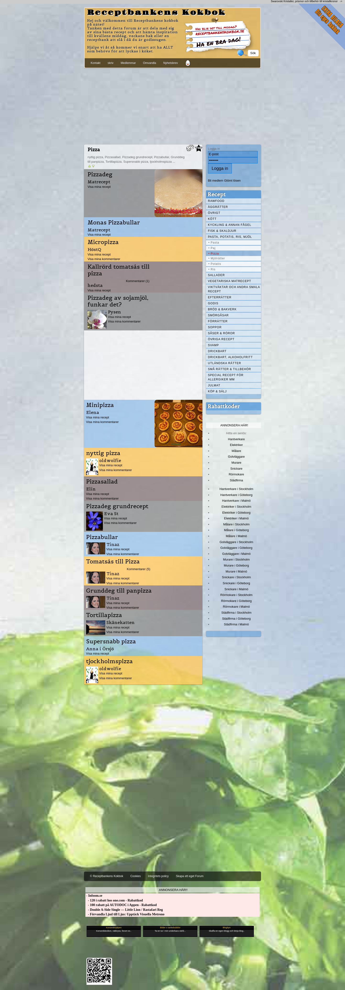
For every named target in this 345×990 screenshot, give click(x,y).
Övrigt (214, 213)
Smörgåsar (218, 315)
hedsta (95, 285)
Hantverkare (236, 439)
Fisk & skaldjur (222, 231)
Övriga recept (221, 339)
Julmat (214, 385)
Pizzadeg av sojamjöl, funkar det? (118, 301)
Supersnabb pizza (111, 641)
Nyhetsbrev (170, 63)
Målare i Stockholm (236, 524)
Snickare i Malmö (236, 589)
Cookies (135, 876)
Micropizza (103, 242)
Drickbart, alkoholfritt (230, 357)
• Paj (212, 248)
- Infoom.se (93, 895)
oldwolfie (110, 460)
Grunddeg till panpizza (119, 590)
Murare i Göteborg (236, 565)
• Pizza (213, 253)
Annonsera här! (234, 425)
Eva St (111, 513)
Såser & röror (221, 333)
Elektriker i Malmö (236, 518)
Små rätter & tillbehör (229, 369)
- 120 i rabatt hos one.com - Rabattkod (114, 900)
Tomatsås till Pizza (113, 561)
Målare (236, 451)
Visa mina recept (99, 187)
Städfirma (236, 480)
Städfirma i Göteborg (236, 618)
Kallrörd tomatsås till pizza (119, 270)
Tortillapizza (104, 615)
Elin (91, 489)
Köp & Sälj (217, 391)
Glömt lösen (232, 180)
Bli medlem (215, 180)
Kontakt (95, 63)
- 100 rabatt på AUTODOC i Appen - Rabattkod (121, 905)
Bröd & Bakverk (222, 309)
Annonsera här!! (173, 890)
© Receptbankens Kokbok (106, 876)
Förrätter (218, 321)
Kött (212, 219)
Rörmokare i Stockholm (236, 595)
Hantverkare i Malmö (236, 500)
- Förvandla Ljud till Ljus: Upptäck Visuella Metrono (124, 914)
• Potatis (214, 264)
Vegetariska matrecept (229, 281)
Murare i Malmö (236, 571)
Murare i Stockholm (236, 559)
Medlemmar (128, 63)
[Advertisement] (172, 105)
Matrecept (99, 181)
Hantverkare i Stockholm (236, 489)
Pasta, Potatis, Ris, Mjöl (230, 237)
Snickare (236, 468)
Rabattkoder (223, 406)
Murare (236, 462)
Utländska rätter (224, 363)
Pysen (114, 312)
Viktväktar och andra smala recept (234, 289)
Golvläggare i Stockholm (236, 542)
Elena (92, 412)
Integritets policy (158, 876)
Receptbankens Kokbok (156, 12)
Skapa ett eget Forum (189, 876)
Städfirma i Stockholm (236, 612)
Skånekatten (120, 622)
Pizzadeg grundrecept (117, 506)
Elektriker (236, 445)
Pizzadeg (100, 174)
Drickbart (217, 351)
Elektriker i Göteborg (236, 512)
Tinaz (112, 544)
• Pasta (213, 242)
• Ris (212, 269)
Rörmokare (236, 474)
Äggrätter (218, 207)
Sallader (216, 275)
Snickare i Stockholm (236, 577)
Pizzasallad (102, 481)
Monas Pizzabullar (114, 222)
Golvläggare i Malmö (236, 554)
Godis (213, 303)
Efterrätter (219, 297)
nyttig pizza (103, 453)
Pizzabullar (102, 537)
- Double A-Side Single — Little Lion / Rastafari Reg (124, 910)
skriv (111, 63)
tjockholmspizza (109, 661)
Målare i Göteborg (236, 530)
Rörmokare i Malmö (236, 606)
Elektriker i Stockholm (236, 506)
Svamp (213, 345)
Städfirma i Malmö (236, 624)
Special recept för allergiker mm (226, 377)
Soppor (215, 327)
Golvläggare (236, 456)
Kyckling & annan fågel (229, 225)
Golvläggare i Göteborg (236, 548)
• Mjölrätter (216, 258)
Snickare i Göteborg (236, 583)
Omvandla (149, 63)
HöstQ (94, 249)
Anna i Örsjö (100, 648)
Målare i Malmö (236, 536)
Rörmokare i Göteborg (236, 601)
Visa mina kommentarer (104, 259)
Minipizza (100, 405)
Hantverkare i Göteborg (236, 495)
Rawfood (216, 201)
